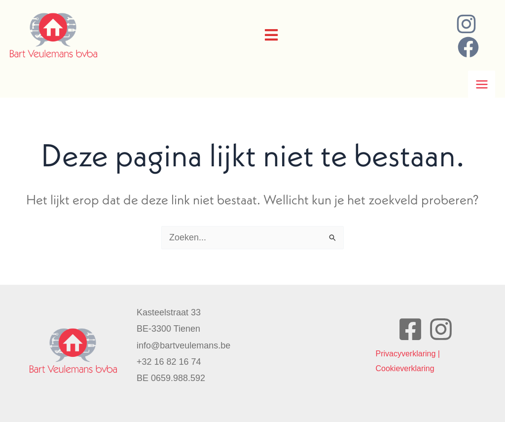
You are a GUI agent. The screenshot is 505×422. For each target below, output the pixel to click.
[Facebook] (468, 47)
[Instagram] (466, 24)
